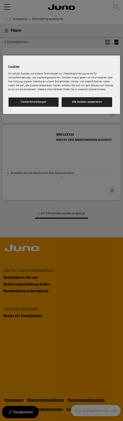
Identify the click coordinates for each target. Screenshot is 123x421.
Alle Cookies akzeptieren (87, 101)
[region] (61, 85)
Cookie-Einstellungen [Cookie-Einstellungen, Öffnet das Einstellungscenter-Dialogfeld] (33, 101)
